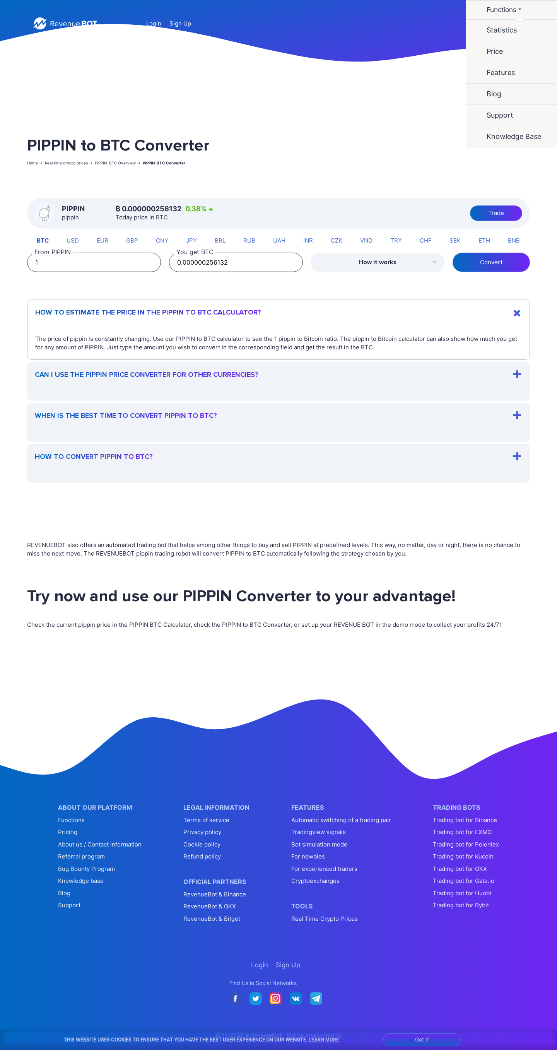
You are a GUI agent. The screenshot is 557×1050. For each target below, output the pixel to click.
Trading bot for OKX (460, 868)
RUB (249, 240)
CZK (336, 240)
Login (153, 23)
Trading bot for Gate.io (463, 880)
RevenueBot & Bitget (211, 918)
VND (366, 240)
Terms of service (206, 820)
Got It (422, 1039)
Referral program (81, 856)
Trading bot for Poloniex (466, 844)
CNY (162, 240)
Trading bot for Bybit (461, 905)
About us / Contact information (100, 844)
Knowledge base (81, 880)
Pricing (67, 832)
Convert (491, 262)
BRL (220, 240)
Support (69, 905)
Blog (64, 893)
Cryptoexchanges (315, 880)
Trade (496, 213)
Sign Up (180, 23)
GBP (132, 240)
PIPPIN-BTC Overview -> (118, 163)
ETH (484, 240)
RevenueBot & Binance (214, 894)
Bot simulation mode (319, 844)
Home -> (35, 163)
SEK (455, 240)
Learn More (324, 1039)
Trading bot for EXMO (462, 832)
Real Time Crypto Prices (324, 918)
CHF (426, 240)
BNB (514, 240)
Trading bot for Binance (465, 820)
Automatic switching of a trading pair (341, 820)
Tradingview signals (318, 832)
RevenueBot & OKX (209, 906)
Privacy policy (202, 832)
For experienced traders (324, 868)
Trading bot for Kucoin (463, 856)
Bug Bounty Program (86, 868)
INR (308, 240)
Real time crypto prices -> (69, 163)
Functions (71, 820)
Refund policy (202, 856)
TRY (396, 240)
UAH (279, 240)
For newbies (308, 856)
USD (73, 240)
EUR (102, 240)
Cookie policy (201, 844)
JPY (191, 240)
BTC (43, 240)
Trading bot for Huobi (462, 893)
